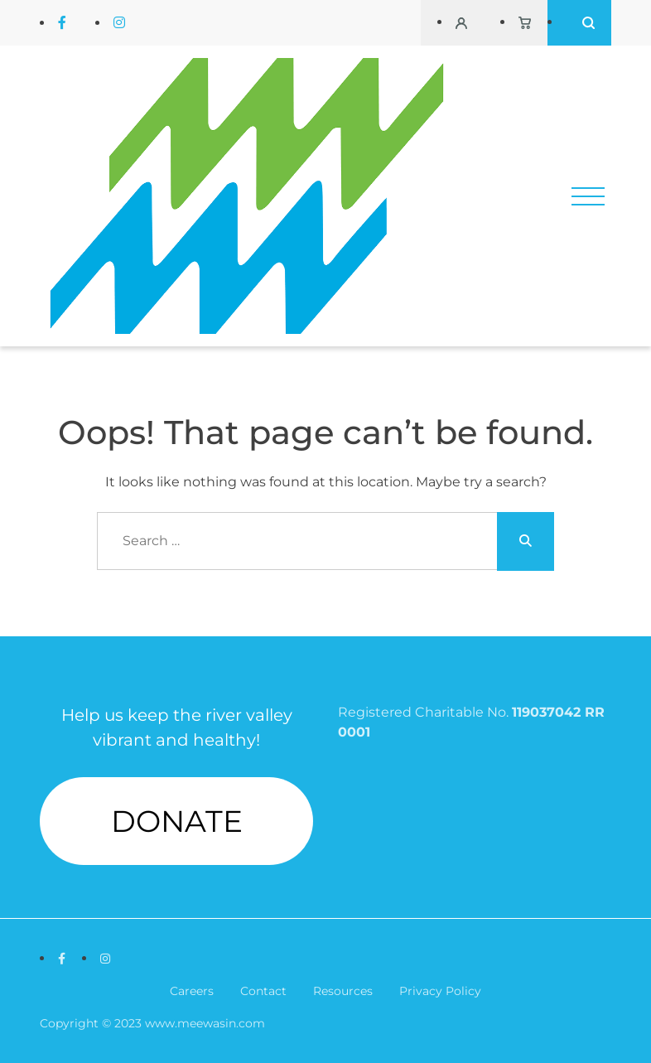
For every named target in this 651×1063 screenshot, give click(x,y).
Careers (192, 990)
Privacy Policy (440, 990)
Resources (343, 990)
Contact (263, 990)
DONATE (177, 821)
